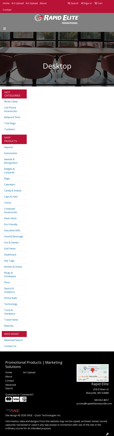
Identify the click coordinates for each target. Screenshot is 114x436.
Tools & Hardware (9, 311)
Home (6, 3)
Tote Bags (10, 123)
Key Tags (9, 260)
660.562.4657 (101, 400)
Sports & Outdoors (9, 290)
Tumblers (9, 129)
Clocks (7, 202)
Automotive (10, 153)
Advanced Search (13, 340)
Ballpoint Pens (12, 117)
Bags (7, 178)
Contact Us (10, 346)
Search (73, 3)
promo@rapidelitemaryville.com (94, 403)
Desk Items (10, 218)
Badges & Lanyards (9, 170)
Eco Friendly (10, 224)
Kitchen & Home (13, 266)
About (43, 3)
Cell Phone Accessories (10, 109)
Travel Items (11, 319)
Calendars (9, 184)
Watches (9, 325)
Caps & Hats (11, 196)
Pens (7, 282)
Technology (10, 304)
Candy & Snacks (13, 190)
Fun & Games (11, 242)
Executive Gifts (12, 230)
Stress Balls (10, 298)
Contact (7, 9)
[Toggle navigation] (4, 29)
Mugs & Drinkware (10, 274)
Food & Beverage (13, 236)
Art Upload (18, 3)
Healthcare (10, 254)
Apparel (8, 147)
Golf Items (10, 248)
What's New (11, 101)
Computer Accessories (10, 210)
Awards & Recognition (11, 161)
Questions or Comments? (19, 394)
